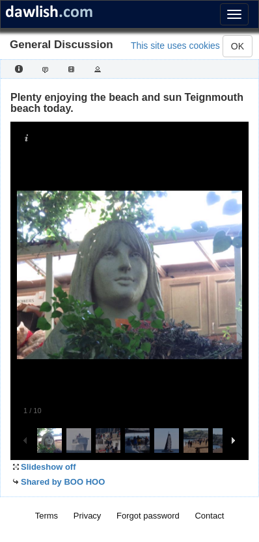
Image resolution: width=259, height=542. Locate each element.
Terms (46, 516)
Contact (209, 516)
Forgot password (148, 516)
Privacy (88, 516)
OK (237, 46)
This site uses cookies (175, 45)
